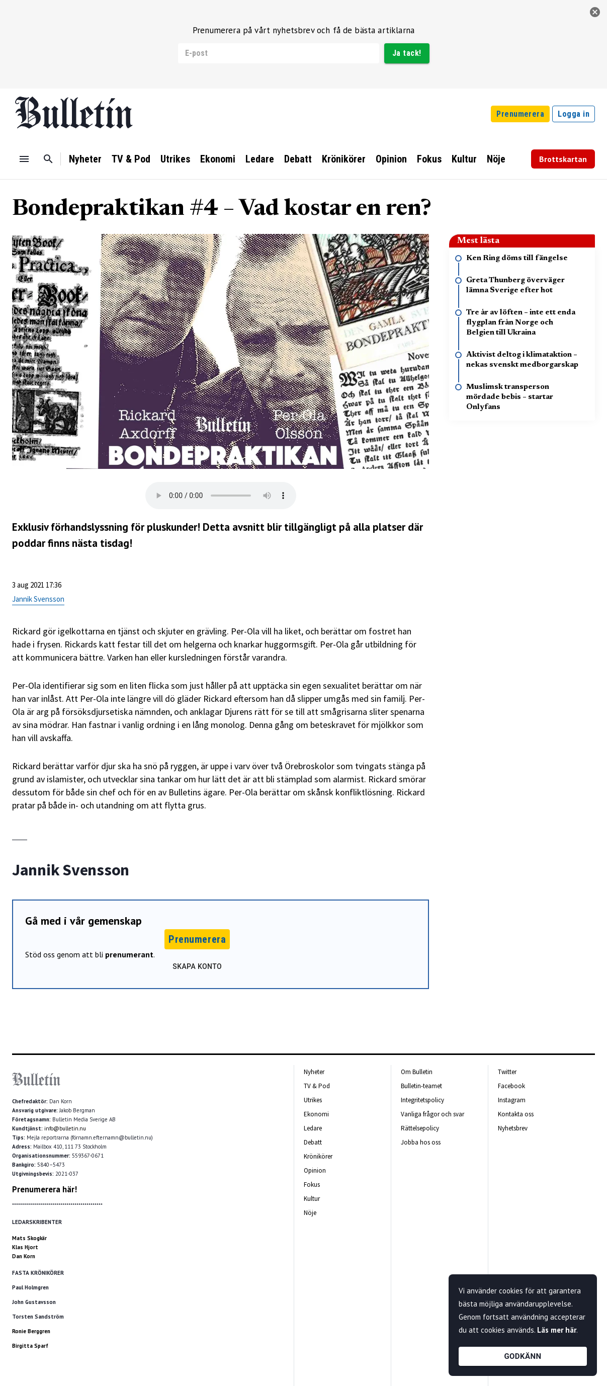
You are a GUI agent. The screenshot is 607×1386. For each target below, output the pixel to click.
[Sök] (48, 159)
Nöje (496, 159)
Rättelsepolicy (420, 1128)
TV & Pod (131, 159)
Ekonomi (217, 159)
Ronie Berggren (31, 1331)
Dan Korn (23, 1256)
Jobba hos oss (421, 1142)
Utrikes (175, 159)
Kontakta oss (516, 1114)
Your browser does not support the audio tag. (220, 495)
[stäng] (595, 12)
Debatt (298, 159)
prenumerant (129, 954)
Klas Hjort (25, 1247)
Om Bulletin (416, 1072)
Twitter (507, 1072)
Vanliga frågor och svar (432, 1114)
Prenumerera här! (44, 1189)
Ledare (259, 159)
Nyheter (85, 159)
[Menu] (24, 159)
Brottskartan (563, 159)
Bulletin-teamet (421, 1086)
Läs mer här (556, 1330)
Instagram (512, 1100)
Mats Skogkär (29, 1238)
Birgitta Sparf (30, 1345)
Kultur (464, 159)
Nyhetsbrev (513, 1128)
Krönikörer (344, 159)
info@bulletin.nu (65, 1128)
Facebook (511, 1086)
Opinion (391, 159)
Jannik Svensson (38, 599)
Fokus (429, 159)
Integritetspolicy (422, 1100)
